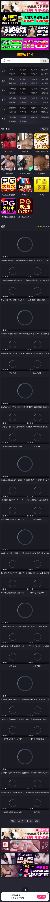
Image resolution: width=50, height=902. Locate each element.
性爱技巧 (44, 112)
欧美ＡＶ (34, 79)
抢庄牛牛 (44, 74)
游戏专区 (44, 69)
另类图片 (44, 102)
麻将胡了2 (12, 74)
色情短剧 (23, 121)
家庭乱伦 (23, 108)
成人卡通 (34, 89)
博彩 (3, 71)
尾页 (37, 821)
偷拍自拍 (23, 89)
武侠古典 (44, 108)
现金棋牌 (34, 74)
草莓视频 (34, 117)
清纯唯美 (23, 102)
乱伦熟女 (34, 93)
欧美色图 (34, 98)
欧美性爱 (44, 89)
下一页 (29, 821)
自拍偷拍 (23, 79)
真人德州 (23, 69)
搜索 (44, 61)
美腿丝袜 (12, 102)
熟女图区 (34, 102)
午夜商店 (23, 117)
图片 (3, 100)
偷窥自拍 (12, 98)
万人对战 (34, 69)
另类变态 (44, 93)
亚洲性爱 (12, 89)
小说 (3, 109)
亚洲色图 (23, 98)
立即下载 (41, 897)
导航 (3, 119)
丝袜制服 (23, 83)
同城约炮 (12, 117)
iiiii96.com (25, 54)
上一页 (20, 821)
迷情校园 (12, 112)
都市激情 (12, 108)
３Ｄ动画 (44, 79)
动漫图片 (44, 98)
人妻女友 (34, 108)
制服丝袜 (12, 93)
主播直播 (34, 83)
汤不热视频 (45, 117)
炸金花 (23, 74)
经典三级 (23, 93)
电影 (3, 90)
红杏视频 (12, 121)
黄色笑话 (34, 112)
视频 (3, 81)
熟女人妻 (12, 83)
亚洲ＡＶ (12, 79)
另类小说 (23, 112)
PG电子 (12, 69)
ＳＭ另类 (44, 83)
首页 (13, 821)
